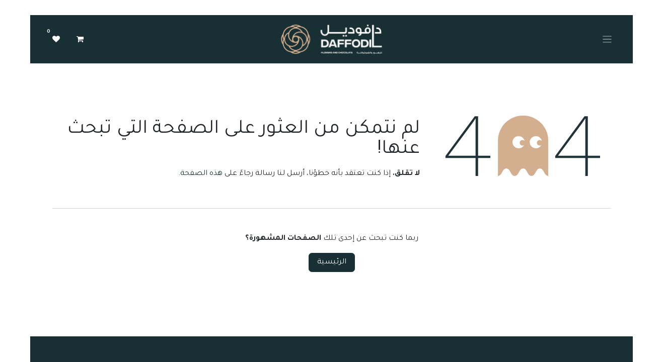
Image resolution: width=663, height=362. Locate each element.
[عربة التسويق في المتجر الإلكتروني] (80, 39)
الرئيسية (331, 262)
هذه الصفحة (201, 174)
